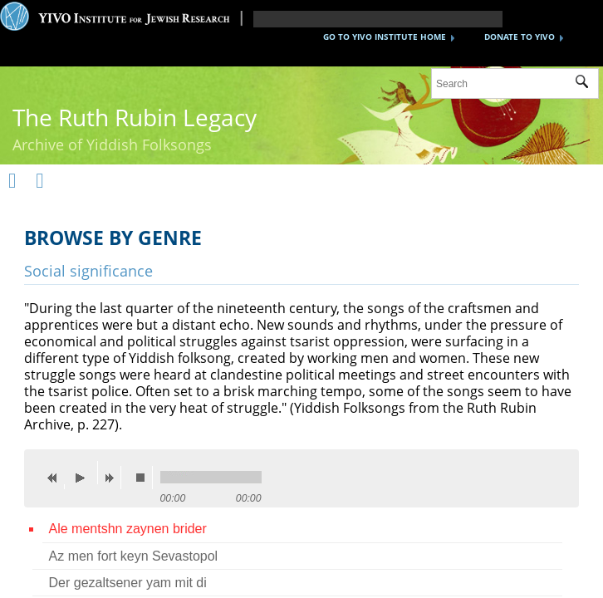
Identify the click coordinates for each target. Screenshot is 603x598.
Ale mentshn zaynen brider (128, 529)
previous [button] (56, 477)
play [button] (84, 472)
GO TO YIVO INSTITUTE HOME (384, 36)
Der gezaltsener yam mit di (128, 583)
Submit (586, 84)
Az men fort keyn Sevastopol (133, 556)
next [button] (113, 477)
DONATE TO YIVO (519, 36)
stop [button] (144, 477)
